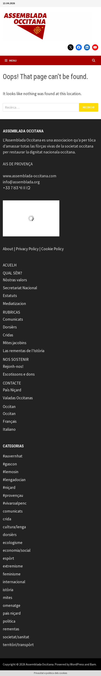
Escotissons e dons (19, 374)
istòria (8, 589)
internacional (14, 581)
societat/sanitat (16, 636)
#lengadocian (14, 479)
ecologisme (12, 542)
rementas (11, 628)
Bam (93, 664)
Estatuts (10, 295)
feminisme (12, 574)
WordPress (77, 664)
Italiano (9, 429)
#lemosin (10, 471)
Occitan (9, 406)
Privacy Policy (27, 248)
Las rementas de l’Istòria (23, 350)
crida (7, 518)
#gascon (10, 464)
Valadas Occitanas (18, 397)
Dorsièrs (10, 327)
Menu (11, 60)
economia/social (17, 550)
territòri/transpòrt (18, 644)
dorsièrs (10, 534)
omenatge (11, 605)
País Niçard (12, 389)
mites (7, 597)
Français (10, 421)
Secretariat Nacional (20, 287)
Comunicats (13, 319)
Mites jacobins (14, 342)
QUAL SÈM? (12, 273)
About (8, 248)
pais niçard (12, 613)
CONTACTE (12, 383)
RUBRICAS (11, 312)
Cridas (8, 335)
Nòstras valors (15, 279)
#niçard (9, 487)
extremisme (13, 566)
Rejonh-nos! (13, 366)
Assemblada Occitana (40, 664)
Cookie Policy (52, 248)
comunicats (13, 511)
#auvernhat (12, 456)
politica (9, 621)
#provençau (13, 495)
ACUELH (10, 265)
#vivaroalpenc (15, 503)
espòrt (8, 558)
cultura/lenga (14, 526)
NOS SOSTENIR (16, 359)
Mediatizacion (14, 303)
